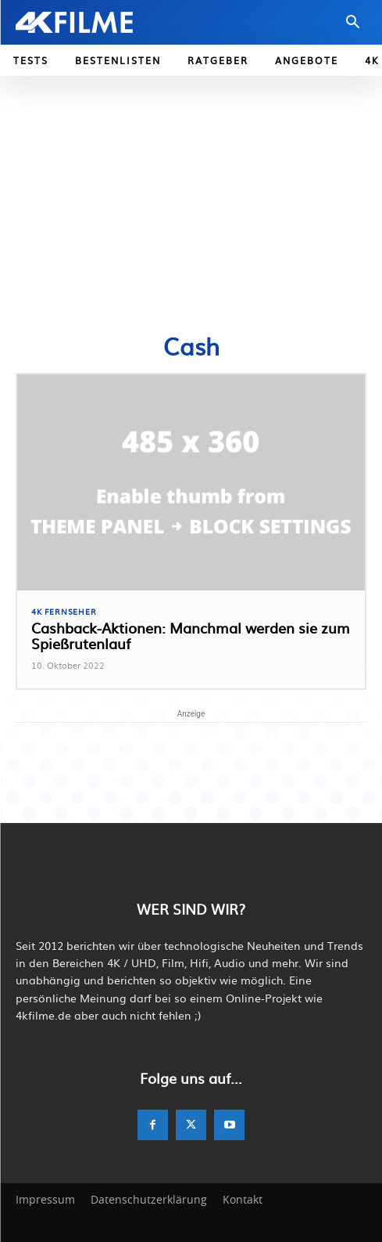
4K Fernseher (64, 612)
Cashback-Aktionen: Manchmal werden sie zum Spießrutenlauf (190, 635)
